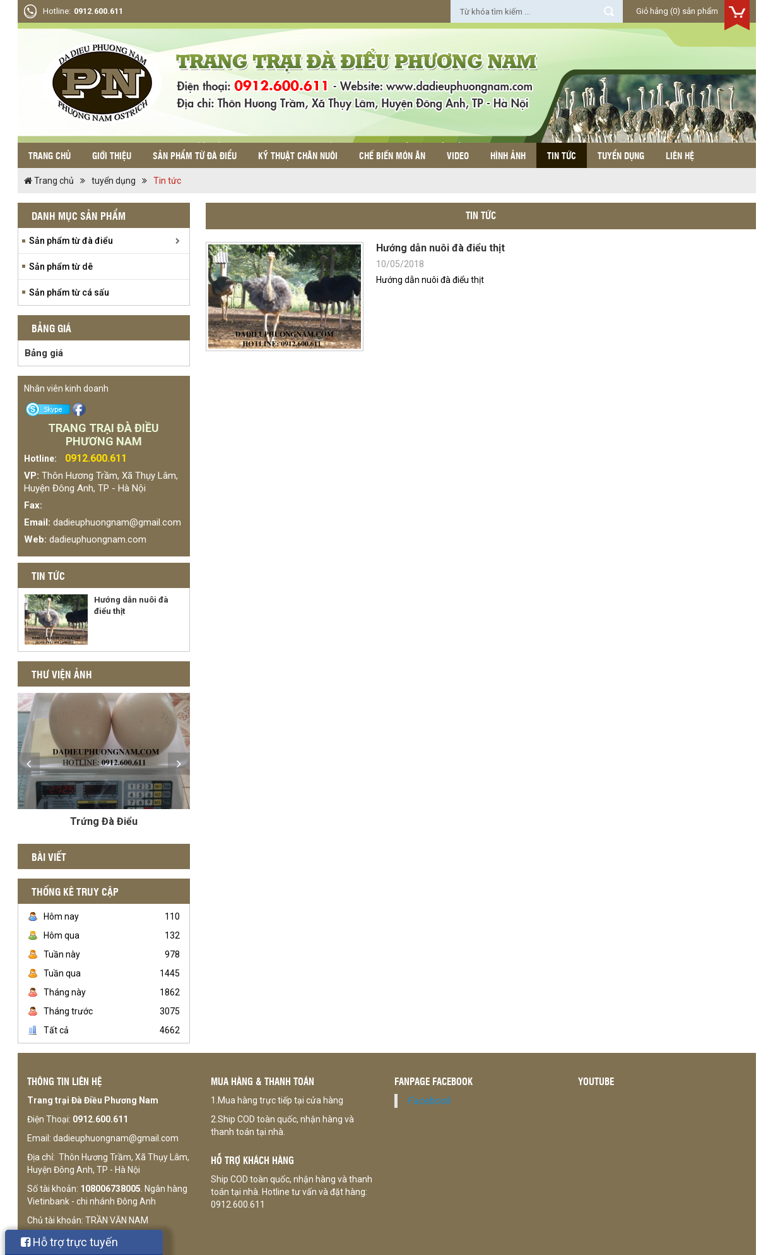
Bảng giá (44, 353)
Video (458, 155)
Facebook (429, 1101)
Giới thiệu (111, 155)
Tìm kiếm (609, 11)
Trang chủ (49, 155)
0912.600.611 (98, 11)
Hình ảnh (508, 155)
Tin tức (561, 155)
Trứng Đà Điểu (104, 821)
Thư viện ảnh (62, 674)
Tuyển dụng (621, 155)
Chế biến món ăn (392, 155)
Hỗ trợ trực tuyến (69, 1242)
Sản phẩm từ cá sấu (69, 292)
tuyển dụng (113, 181)
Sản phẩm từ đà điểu (195, 155)
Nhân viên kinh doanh (66, 388)
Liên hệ (680, 155)
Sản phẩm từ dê (61, 266)
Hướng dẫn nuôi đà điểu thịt (440, 248)
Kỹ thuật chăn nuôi (298, 155)
